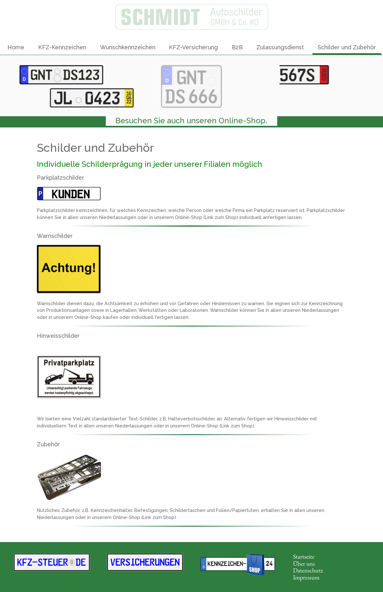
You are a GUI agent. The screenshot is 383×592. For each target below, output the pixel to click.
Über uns (304, 564)
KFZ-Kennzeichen (62, 47)
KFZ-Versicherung (193, 47)
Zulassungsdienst (280, 47)
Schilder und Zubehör (347, 47)
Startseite (303, 557)
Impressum (306, 577)
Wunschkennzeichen (127, 47)
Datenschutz (308, 570)
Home (15, 47)
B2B (237, 47)
